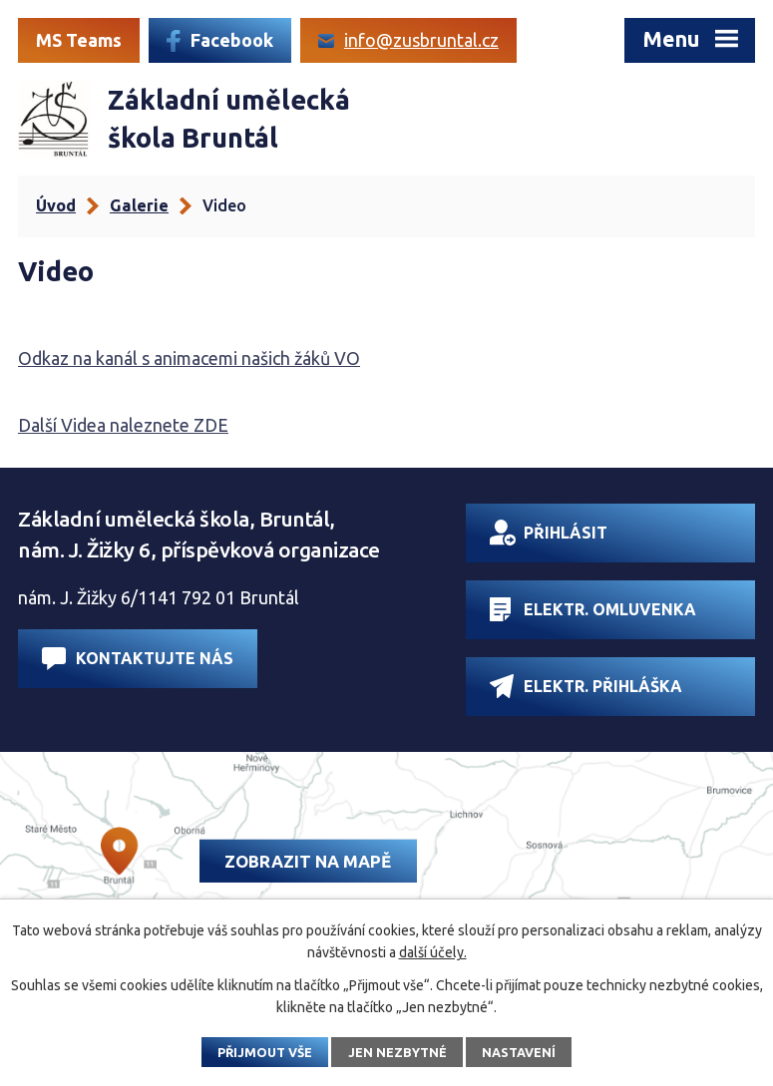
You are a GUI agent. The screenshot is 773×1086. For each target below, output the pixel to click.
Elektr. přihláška (586, 685)
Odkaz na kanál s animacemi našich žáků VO (189, 358)
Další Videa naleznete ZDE (123, 425)
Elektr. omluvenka (593, 609)
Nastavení (519, 1052)
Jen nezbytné (397, 1052)
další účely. (433, 952)
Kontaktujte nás (137, 658)
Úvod (56, 205)
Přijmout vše (264, 1052)
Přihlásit (548, 532)
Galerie (139, 205)
